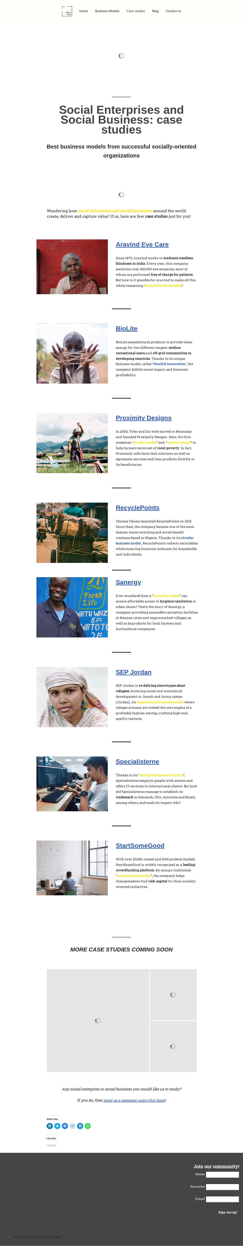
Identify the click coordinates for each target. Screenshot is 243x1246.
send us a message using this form (134, 1100)
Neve (17, 1237)
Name (200, 1174)
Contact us (173, 11)
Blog (155, 11)
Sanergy (128, 582)
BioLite (127, 328)
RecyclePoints (138, 508)
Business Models (107, 11)
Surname (197, 1186)
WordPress (52, 1237)
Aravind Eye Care (142, 244)
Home (83, 11)
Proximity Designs (144, 418)
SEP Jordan (134, 672)
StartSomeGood (140, 845)
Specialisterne (138, 761)
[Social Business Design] (67, 11)
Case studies (135, 11)
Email (200, 1199)
